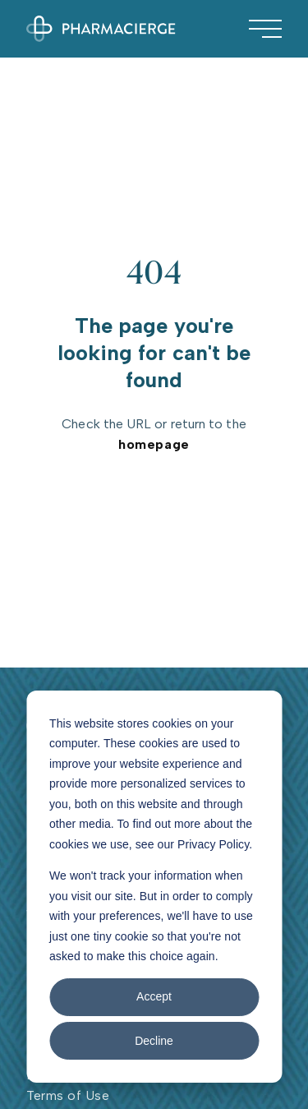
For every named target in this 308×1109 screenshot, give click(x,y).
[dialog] (154, 887)
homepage (153, 444)
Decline (154, 1040)
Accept (154, 996)
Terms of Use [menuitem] (67, 1095)
